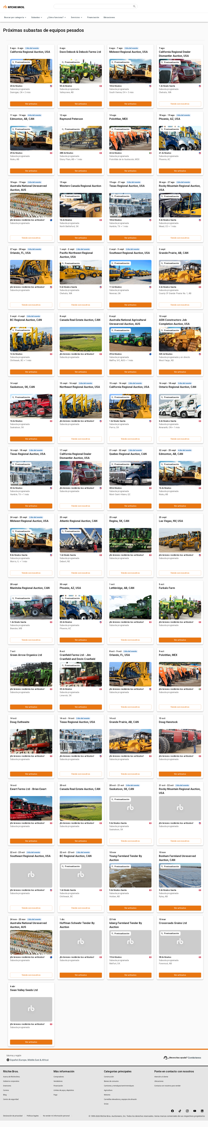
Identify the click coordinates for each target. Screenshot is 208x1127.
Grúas (106, 1110)
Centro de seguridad (10, 1106)
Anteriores (81, 40)
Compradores (59, 1083)
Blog (5, 1101)
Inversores (7, 1092)
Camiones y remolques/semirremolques (119, 1092)
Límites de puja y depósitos (64, 1096)
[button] (23, 52)
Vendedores (58, 1087)
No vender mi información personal (56, 1122)
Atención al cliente (161, 1083)
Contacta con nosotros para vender (167, 1092)
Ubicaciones (109, 17)
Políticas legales (33, 1122)
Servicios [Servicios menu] (77, 17)
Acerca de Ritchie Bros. (11, 1083)
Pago (55, 1101)
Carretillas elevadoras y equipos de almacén (120, 1106)
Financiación (93, 17)
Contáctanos (194, 1064)
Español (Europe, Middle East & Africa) (29, 1066)
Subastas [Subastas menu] (37, 17)
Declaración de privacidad (12, 1122)
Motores (107, 1101)
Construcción (109, 1083)
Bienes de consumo (111, 1087)
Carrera (6, 1096)
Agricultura (108, 1096)
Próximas (59, 40)
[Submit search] (134, 6)
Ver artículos (67, 110)
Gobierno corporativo (11, 1087)
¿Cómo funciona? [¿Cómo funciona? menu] (57, 17)
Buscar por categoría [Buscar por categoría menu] (15, 17)
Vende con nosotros (186, 110)
